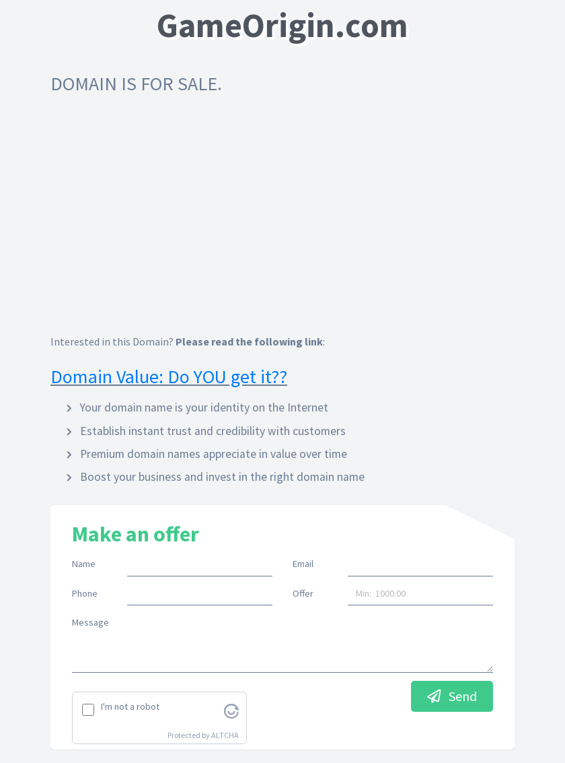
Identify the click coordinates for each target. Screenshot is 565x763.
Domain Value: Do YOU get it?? (168, 376)
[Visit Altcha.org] (231, 710)
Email (303, 564)
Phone (85, 593)
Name (84, 564)
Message (90, 622)
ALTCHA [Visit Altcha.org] (225, 735)
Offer (303, 593)
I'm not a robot (130, 706)
